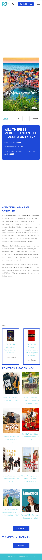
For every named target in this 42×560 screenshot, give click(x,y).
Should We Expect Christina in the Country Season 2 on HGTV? (30, 400)
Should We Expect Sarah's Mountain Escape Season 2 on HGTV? (11, 512)
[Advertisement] (21, 31)
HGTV (5, 118)
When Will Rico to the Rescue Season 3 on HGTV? (11, 439)
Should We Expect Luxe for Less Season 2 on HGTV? (11, 479)
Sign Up (29, 4)
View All (21, 545)
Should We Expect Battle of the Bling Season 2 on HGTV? (30, 437)
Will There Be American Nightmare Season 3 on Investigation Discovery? (31, 350)
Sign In (22, 4)
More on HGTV (21, 528)
